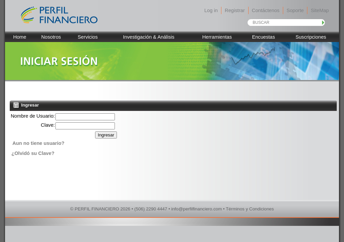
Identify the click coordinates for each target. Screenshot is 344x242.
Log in (211, 10)
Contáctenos (266, 10)
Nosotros (51, 37)
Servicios (87, 37)
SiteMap (320, 10)
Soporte (295, 10)
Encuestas (263, 37)
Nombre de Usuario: (33, 116)
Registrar (235, 10)
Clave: (48, 125)
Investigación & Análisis (148, 37)
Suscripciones (311, 37)
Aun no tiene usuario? (38, 143)
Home (19, 37)
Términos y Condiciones (250, 208)
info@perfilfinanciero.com (196, 208)
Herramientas (217, 37)
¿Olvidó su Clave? (32, 153)
